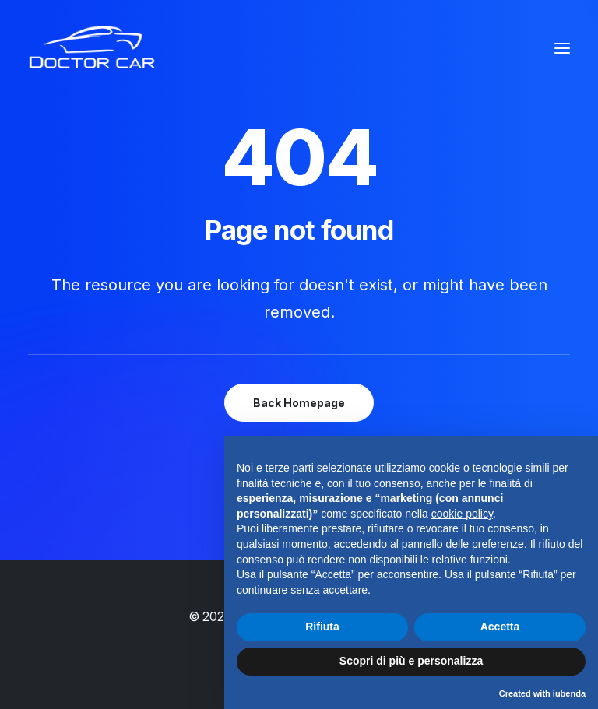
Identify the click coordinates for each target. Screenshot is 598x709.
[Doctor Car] (92, 48)
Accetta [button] (500, 626)
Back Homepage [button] (299, 402)
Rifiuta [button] (322, 626)
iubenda (569, 693)
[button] (562, 48)
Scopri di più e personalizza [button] (411, 661)
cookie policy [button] (462, 513)
